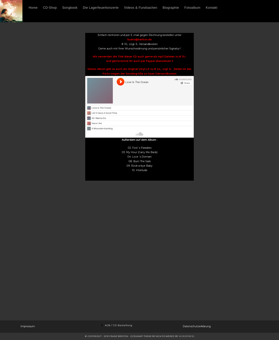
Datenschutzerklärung (197, 326)
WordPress (186, 336)
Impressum (27, 326)
